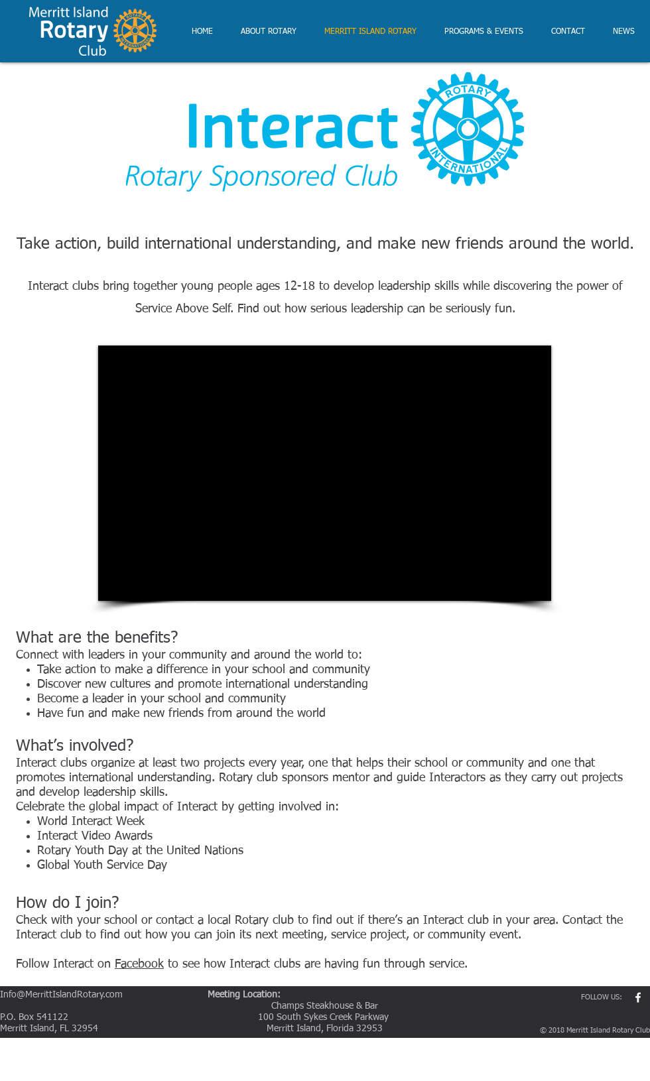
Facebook (139, 964)
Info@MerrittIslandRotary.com (61, 994)
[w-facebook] (638, 997)
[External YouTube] (324, 473)
